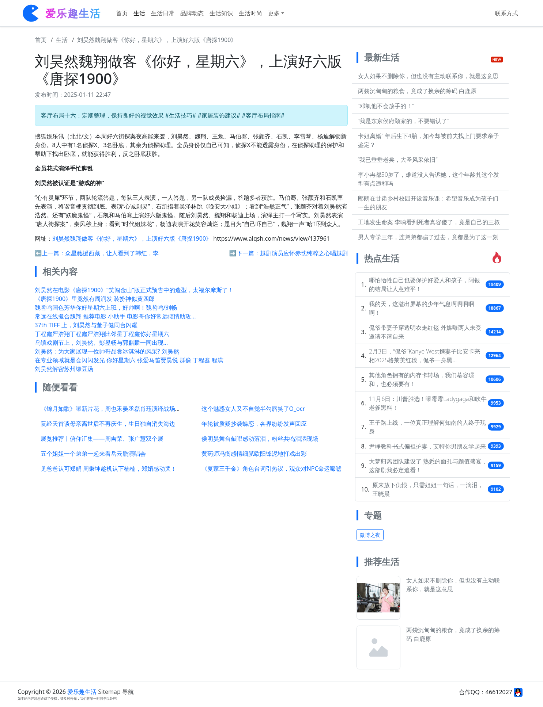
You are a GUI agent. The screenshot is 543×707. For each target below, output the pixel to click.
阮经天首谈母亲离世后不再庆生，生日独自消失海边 (108, 424)
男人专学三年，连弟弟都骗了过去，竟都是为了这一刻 (428, 237)
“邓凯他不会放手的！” (386, 106)
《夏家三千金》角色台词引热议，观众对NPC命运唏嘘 (271, 469)
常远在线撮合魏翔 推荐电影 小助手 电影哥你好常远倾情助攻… (115, 316)
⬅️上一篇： (50, 253)
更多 (274, 13)
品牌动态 (192, 13)
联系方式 (506, 13)
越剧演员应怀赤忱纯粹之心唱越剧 (304, 253)
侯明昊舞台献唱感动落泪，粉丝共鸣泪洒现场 (259, 439)
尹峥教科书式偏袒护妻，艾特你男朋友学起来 (427, 446)
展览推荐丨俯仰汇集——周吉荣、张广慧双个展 (102, 439)
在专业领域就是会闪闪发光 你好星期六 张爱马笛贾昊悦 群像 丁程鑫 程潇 (129, 360)
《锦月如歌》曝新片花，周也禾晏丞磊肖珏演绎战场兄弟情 (117, 409)
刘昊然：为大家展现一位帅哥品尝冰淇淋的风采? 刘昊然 (107, 351)
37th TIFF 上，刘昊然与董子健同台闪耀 (86, 325)
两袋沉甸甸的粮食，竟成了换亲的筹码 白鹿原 (417, 91)
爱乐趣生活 (82, 692)
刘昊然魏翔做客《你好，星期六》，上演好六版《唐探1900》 (157, 40)
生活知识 (221, 13)
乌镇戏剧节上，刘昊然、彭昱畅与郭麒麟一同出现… (101, 343)
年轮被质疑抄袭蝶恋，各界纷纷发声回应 (254, 424)
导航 (128, 692)
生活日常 (162, 13)
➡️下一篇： (244, 253)
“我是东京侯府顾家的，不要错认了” (403, 121)
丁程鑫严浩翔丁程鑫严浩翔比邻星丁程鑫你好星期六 (102, 334)
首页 (122, 13)
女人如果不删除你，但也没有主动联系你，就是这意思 (428, 76)
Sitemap (109, 692)
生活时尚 (250, 13)
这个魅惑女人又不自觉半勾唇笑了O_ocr (253, 409)
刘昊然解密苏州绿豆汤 (64, 369)
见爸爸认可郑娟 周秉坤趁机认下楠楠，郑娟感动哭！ (109, 469)
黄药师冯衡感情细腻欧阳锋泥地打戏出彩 (254, 454)
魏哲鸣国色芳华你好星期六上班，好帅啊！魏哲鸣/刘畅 (106, 307)
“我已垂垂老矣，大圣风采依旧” (398, 160)
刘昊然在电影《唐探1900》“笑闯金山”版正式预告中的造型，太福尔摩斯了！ (134, 290)
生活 (139, 13)
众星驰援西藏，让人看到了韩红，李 (112, 253)
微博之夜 (370, 534)
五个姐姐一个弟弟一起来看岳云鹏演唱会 (93, 454)
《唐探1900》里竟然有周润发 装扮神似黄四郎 (95, 299)
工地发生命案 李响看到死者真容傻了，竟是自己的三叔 (429, 222)
